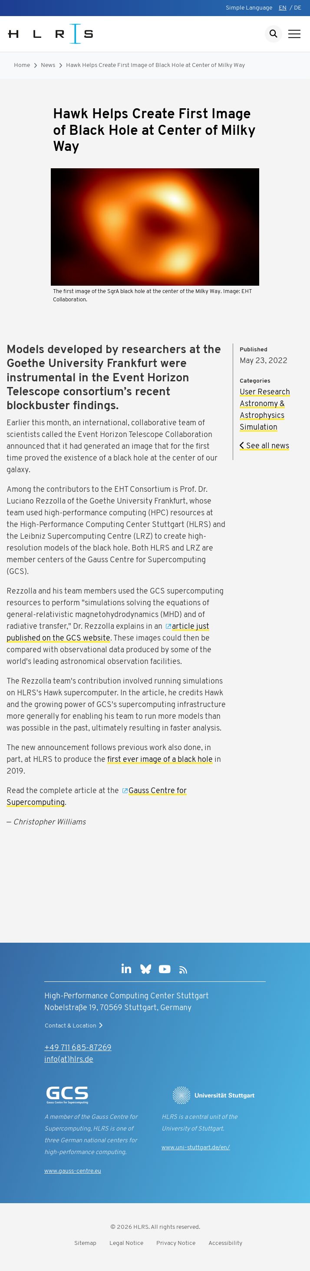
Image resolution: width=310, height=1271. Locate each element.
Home (22, 65)
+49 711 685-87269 (78, 1048)
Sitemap (85, 1243)
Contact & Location (75, 1025)
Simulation (258, 428)
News (48, 65)
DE (297, 8)
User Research (265, 392)
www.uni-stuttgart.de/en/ (196, 1147)
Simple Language (249, 8)
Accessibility (225, 1243)
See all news (264, 446)
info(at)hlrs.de (68, 1060)
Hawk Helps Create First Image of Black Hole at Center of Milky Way (155, 65)
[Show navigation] (294, 34)
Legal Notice (126, 1243)
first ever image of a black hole (160, 760)
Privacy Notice (175, 1243)
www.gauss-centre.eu (72, 1171)
